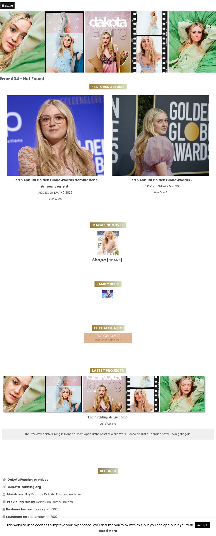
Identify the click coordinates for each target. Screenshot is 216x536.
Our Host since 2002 (108, 337)
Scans (115, 260)
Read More (108, 531)
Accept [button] (202, 525)
